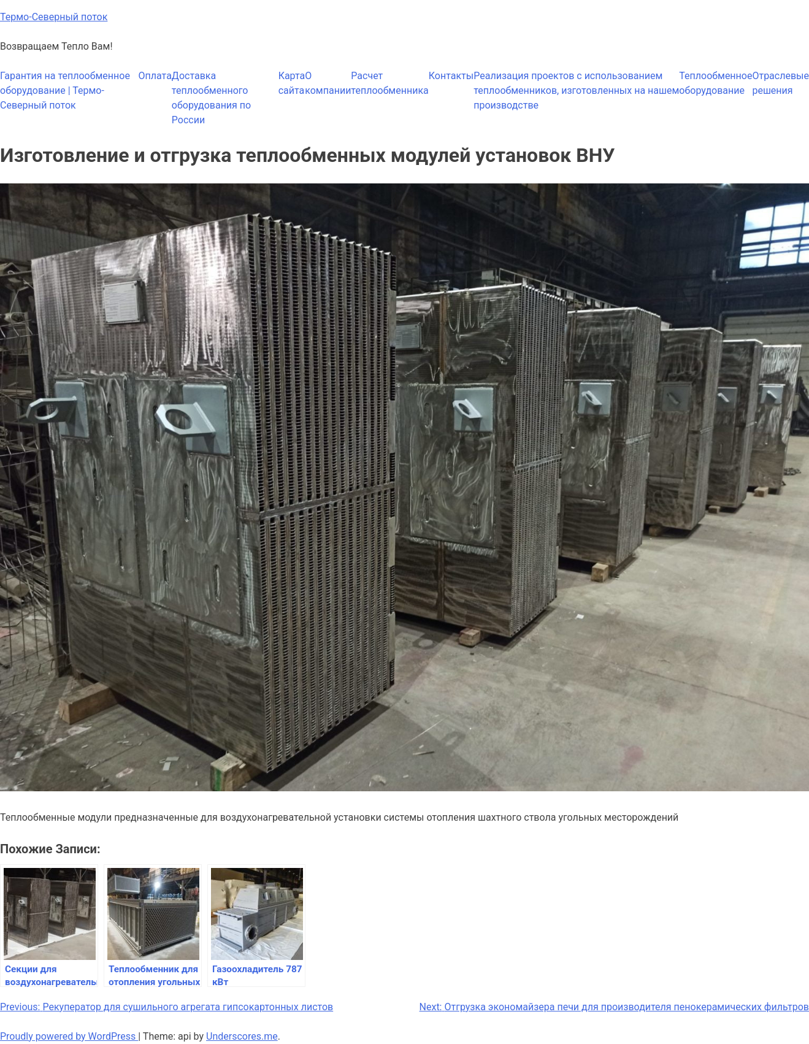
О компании (328, 83)
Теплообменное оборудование (715, 83)
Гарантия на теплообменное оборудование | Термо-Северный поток (65, 90)
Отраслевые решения (780, 83)
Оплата (155, 76)
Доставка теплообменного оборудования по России (211, 98)
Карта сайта (291, 83)
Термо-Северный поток (53, 17)
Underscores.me (242, 1036)
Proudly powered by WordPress (69, 1036)
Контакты (451, 76)
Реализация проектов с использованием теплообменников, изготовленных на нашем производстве (576, 90)
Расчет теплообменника (389, 83)
